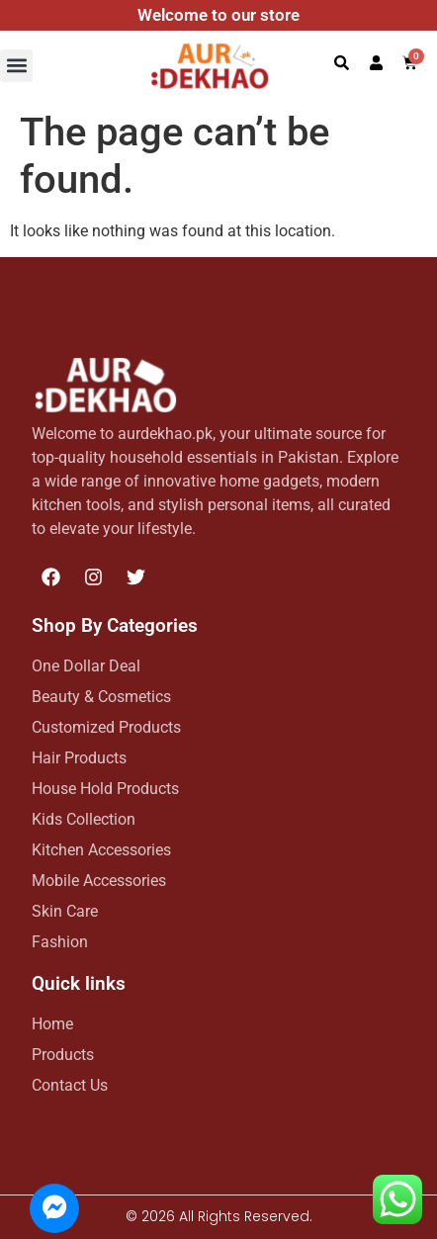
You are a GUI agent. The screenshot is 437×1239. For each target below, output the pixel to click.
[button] (16, 65)
